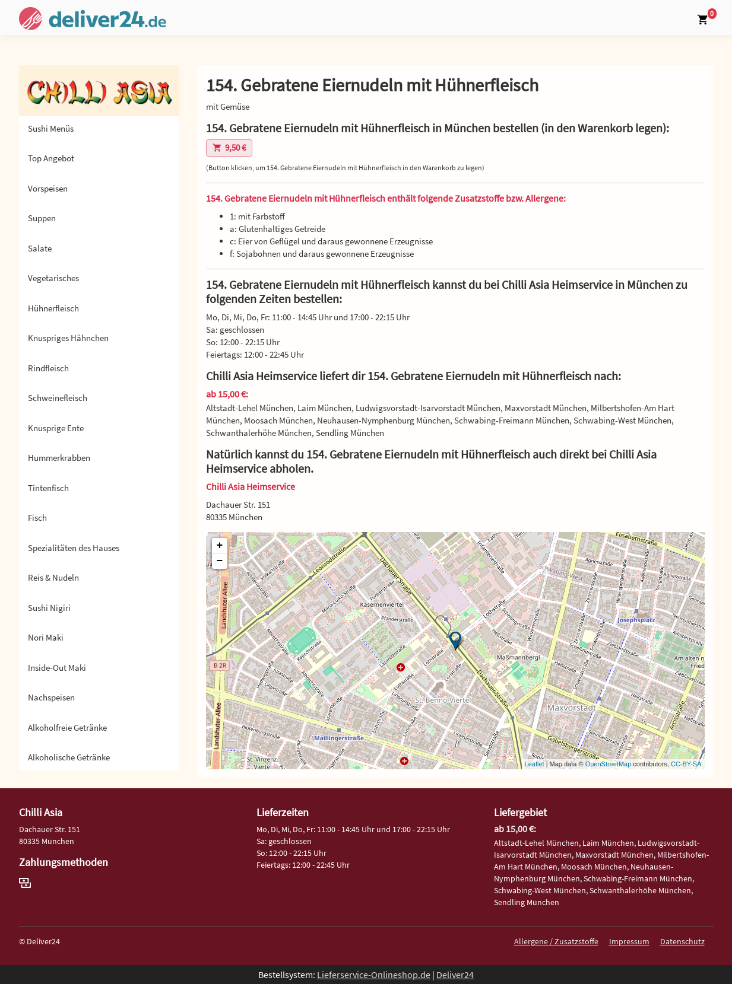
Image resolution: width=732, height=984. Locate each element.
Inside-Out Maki (57, 667)
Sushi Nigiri (49, 607)
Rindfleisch (48, 368)
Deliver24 (455, 974)
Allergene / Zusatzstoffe (556, 941)
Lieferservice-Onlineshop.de (373, 974)
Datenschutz (682, 941)
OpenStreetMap (608, 764)
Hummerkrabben (59, 457)
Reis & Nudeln (53, 577)
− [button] (220, 561)
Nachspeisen (51, 697)
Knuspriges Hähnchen (68, 337)
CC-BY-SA (686, 764)
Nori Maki (46, 637)
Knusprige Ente (56, 428)
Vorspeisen (48, 188)
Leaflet (534, 764)
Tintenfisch (48, 487)
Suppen (42, 218)
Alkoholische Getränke (69, 757)
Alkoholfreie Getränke (67, 727)
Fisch (37, 517)
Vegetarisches (53, 278)
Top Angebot (51, 158)
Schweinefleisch (57, 397)
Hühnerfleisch (53, 308)
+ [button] (220, 546)
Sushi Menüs (51, 128)
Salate (40, 248)
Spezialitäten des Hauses (73, 547)
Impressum (629, 941)
